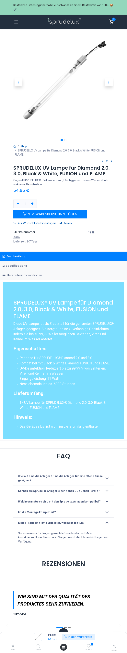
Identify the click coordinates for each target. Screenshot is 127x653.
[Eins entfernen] (17, 203)
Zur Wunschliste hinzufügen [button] (35, 223)
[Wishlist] (88, 646)
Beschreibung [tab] (14, 256)
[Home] (13, 646)
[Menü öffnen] (63, 647)
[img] (120, 625)
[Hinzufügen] (32, 203)
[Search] (38, 646)
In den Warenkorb (78, 637)
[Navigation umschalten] (16, 22)
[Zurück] (7, 625)
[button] (18, 82)
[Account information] (114, 646)
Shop (23, 146)
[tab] (63, 265)
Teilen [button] (66, 223)
